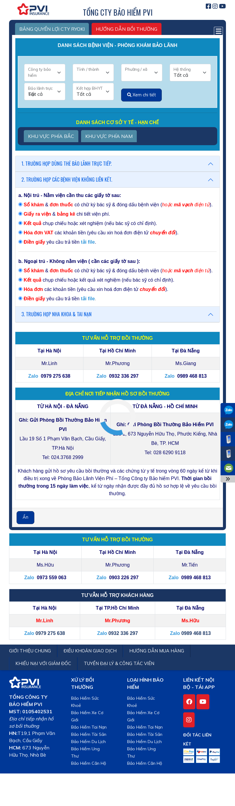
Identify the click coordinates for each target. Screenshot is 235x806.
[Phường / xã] (141, 72)
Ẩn (25, 517)
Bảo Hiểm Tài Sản (88, 734)
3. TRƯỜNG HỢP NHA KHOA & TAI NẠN (56, 314)
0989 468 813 (196, 633)
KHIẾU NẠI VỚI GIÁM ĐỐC (43, 663)
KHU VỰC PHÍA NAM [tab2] (109, 136)
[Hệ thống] (190, 72)
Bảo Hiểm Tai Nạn (89, 727)
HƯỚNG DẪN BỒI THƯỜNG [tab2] (126, 29)
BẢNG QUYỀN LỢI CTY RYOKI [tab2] (52, 29)
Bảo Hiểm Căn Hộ (88, 763)
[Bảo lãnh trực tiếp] (44, 91)
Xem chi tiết (141, 95)
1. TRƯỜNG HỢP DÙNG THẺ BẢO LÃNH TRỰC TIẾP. (66, 163)
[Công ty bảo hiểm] (44, 72)
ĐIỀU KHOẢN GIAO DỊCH (90, 651)
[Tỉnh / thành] (93, 72)
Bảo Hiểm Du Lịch (88, 741)
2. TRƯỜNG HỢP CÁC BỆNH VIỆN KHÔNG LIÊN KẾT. (66, 179)
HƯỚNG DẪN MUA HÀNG (156, 651)
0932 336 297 (123, 633)
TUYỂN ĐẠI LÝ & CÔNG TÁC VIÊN (119, 663)
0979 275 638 (50, 633)
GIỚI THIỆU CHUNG (30, 651)
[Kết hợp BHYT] (93, 91)
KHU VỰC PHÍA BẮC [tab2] (51, 136)
